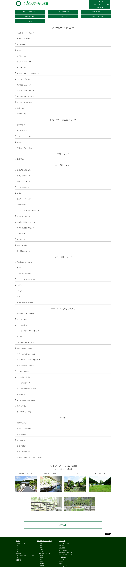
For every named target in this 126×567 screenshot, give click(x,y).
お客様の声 (62, 548)
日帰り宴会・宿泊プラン (66, 552)
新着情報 (18, 560)
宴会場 (41, 557)
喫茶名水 (42, 565)
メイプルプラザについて (30, 11)
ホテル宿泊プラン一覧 (65, 554)
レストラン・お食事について (63, 11)
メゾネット (42, 549)
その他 (30, 21)
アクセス (61, 545)
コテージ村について (63, 16)
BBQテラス (42, 559)
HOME (18, 541)
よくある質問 (63, 550)
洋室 (41, 547)
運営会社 (61, 564)
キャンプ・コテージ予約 (66, 559)
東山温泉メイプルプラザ (44, 541)
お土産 (41, 561)
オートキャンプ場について (96, 16)
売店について (96, 11)
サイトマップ (63, 566)
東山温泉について (30, 16)
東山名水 (42, 563)
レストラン (42, 555)
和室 (41, 545)
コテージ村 (62, 541)
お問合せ (63, 525)
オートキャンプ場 (64, 543)
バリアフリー (43, 551)
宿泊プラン (63, 557)
